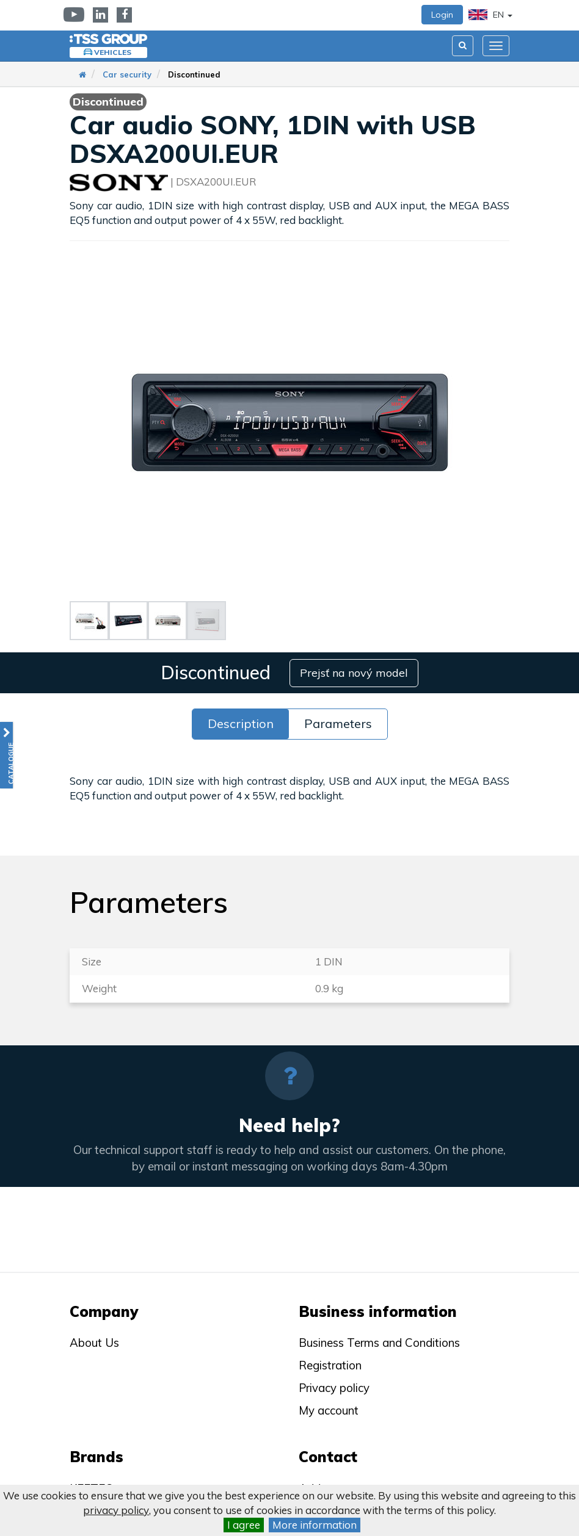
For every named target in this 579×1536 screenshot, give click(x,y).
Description (241, 722)
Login (442, 14)
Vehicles (112, 52)
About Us (94, 1342)
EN (490, 14)
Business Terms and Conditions (379, 1342)
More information (314, 1524)
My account (329, 1410)
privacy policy (116, 1510)
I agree (243, 1524)
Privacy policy (334, 1387)
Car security (127, 74)
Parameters (338, 722)
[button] (6, 755)
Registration (330, 1365)
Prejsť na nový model (354, 672)
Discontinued (194, 74)
